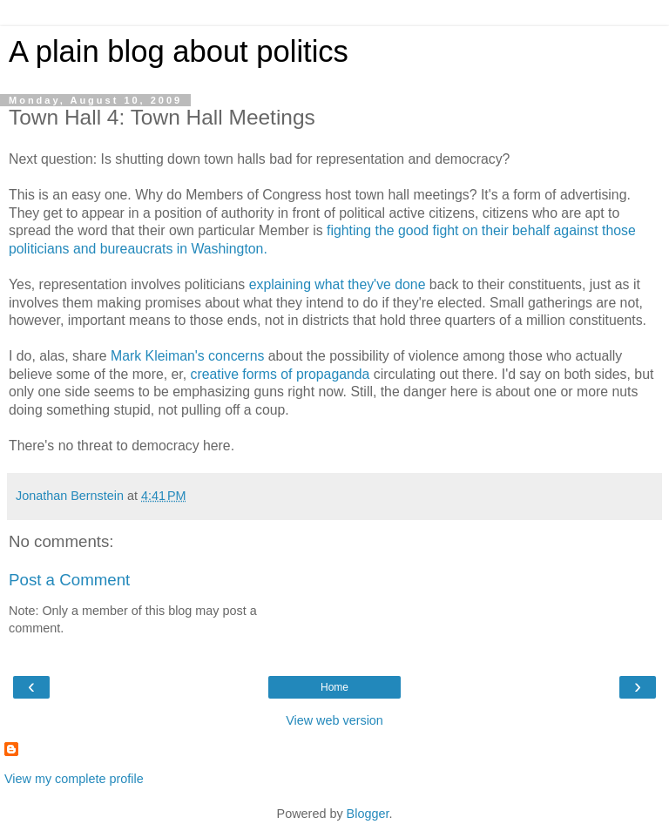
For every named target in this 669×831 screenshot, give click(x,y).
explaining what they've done (337, 284)
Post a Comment (69, 580)
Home (334, 687)
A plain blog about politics (178, 51)
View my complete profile (74, 779)
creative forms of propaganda (280, 374)
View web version (334, 720)
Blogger (368, 814)
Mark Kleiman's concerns (187, 355)
